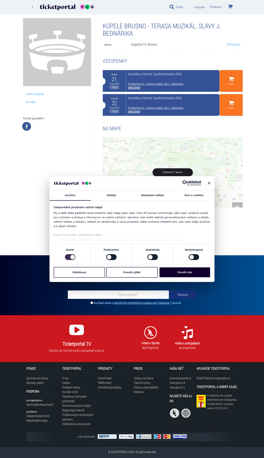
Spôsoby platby (35, 383)
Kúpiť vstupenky (35, 94)
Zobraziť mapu (172, 172)
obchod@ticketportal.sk (39, 404)
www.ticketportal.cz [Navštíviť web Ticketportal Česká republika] (180, 378)
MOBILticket (104, 383)
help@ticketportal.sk (38, 416)
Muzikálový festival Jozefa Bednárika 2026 (155, 74)
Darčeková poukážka (109, 387)
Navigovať (233, 44)
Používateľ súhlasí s (137, 303)
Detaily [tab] (111, 195)
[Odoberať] (182, 294)
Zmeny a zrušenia (143, 378)
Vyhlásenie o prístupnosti (76, 424)
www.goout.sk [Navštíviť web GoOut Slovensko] (177, 383)
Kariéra (66, 383)
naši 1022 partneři (73, 212)
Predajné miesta (71, 387)
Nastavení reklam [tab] (152, 195)
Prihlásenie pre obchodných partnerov (77, 417)
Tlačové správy (142, 383)
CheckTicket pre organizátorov (213, 378)
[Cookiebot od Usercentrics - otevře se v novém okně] (185, 183)
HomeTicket (105, 378)
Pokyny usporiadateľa (146, 387)
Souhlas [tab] (70, 195)
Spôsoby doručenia (37, 378)
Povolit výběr (132, 272)
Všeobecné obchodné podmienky (74, 398)
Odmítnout (79, 272)
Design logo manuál (73, 410)
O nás (65, 378)
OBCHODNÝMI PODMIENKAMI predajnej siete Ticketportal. (141, 303)
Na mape (31, 102)
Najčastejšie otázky (37, 420)
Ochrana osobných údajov (76, 405)
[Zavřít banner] (209, 183)
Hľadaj (176, 6)
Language (199, 7)
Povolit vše (184, 272)
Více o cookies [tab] (194, 195)
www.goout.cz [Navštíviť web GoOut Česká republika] (177, 387)
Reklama (138, 392)
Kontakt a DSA (70, 392)
